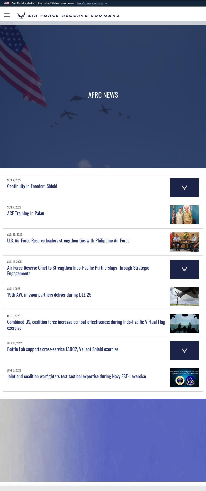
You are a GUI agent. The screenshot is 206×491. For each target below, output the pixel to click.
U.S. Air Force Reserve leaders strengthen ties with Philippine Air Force (68, 240)
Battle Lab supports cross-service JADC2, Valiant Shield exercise (62, 348)
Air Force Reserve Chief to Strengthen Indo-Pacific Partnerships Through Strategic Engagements (78, 270)
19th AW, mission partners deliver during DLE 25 (49, 294)
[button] (92, 3)
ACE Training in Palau (25, 213)
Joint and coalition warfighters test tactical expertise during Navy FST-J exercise (76, 376)
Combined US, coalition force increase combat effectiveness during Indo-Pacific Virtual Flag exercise (86, 324)
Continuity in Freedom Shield (32, 185)
